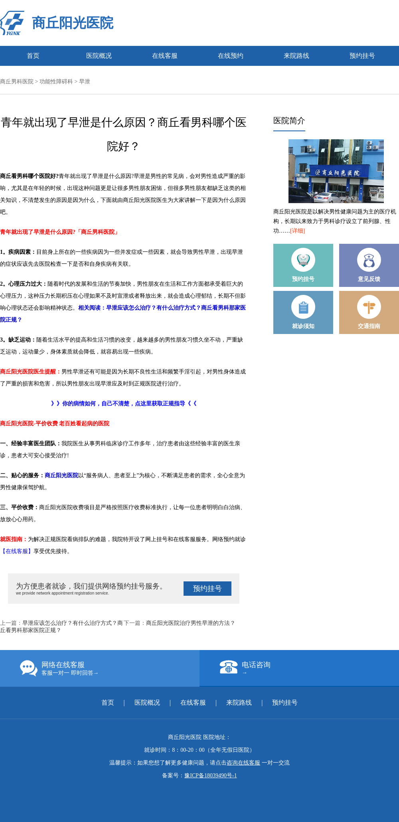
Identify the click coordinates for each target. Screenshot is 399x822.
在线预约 (230, 55)
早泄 (84, 82)
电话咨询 (309, 668)
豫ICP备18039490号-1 (210, 776)
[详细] (297, 231)
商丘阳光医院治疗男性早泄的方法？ (190, 623)
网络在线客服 (110, 668)
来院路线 (296, 55)
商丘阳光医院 (72, 23)
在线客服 (165, 55)
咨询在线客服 (243, 763)
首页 (33, 55)
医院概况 (99, 55)
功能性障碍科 (56, 82)
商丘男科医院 (17, 82)
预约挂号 (362, 55)
